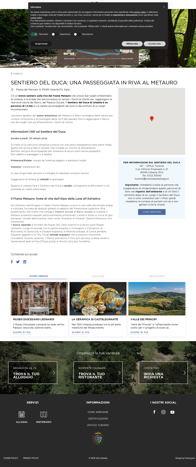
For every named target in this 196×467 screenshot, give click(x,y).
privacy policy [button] (140, 12)
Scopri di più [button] (41, 44)
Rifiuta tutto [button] (132, 44)
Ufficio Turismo (98, 425)
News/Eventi (157, 276)
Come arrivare (152, 212)
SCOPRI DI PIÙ (22, 332)
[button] (164, 7)
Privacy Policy (31, 458)
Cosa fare (98, 276)
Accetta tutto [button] (154, 44)
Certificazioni (98, 418)
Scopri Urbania (39, 276)
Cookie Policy (10, 458)
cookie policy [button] (36, 18)
